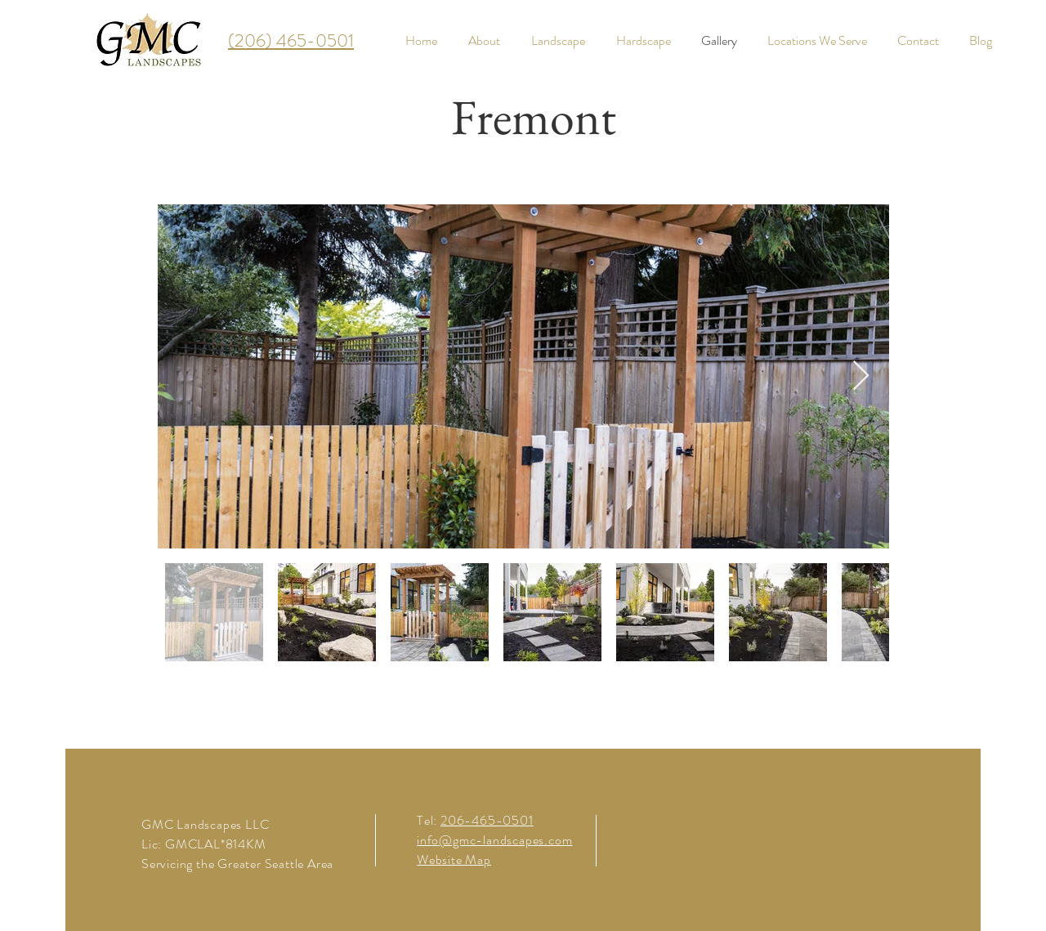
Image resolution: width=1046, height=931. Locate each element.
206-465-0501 (487, 820)
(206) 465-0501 (291, 40)
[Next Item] (861, 376)
